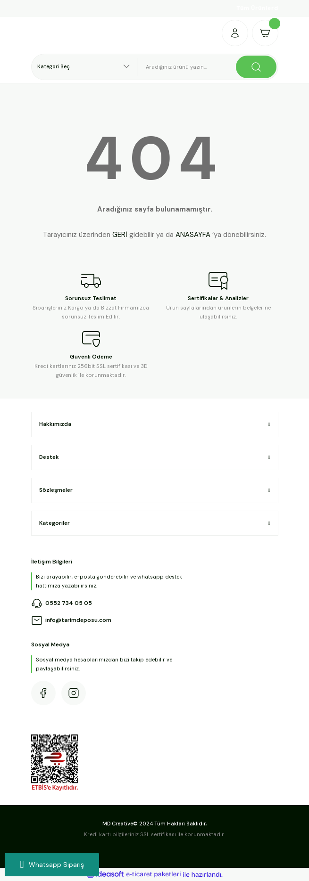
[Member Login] (235, 33)
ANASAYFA (192, 234)
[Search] (208, 67)
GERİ (119, 234)
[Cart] (265, 33)
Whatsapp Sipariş (52, 864)
